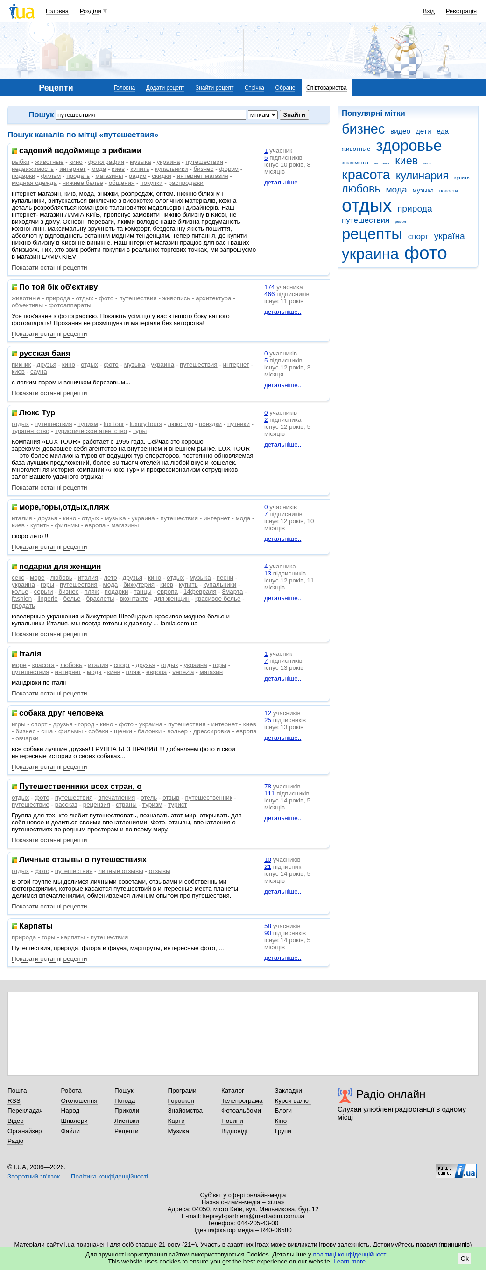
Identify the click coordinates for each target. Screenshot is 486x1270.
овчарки (26, 738)
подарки (23, 175)
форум (229, 168)
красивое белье (218, 598)
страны (126, 804)
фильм (51, 175)
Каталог (232, 1090)
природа (414, 208)
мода (396, 189)
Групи (283, 1131)
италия (22, 518)
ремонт (401, 222)
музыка (423, 190)
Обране (285, 88)
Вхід (429, 10)
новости (448, 190)
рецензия (96, 804)
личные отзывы (120, 870)
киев (406, 161)
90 (267, 933)
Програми (182, 1090)
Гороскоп (181, 1100)
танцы (142, 591)
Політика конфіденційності (109, 1176)
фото (425, 253)
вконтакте (134, 598)
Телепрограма (242, 1100)
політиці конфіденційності (350, 1254)
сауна (38, 371)
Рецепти (126, 1131)
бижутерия (139, 584)
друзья (46, 364)
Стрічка (254, 88)
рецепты (372, 233)
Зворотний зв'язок (33, 1176)
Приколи (126, 1110)
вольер (177, 731)
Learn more (349, 1261)
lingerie (47, 598)
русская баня (44, 354)
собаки (98, 731)
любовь (361, 189)
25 (267, 720)
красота (366, 174)
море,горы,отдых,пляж (64, 507)
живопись (176, 298)
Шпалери (74, 1120)
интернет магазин (202, 175)
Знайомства (185, 1110)
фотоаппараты (70, 305)
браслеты (100, 598)
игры (19, 724)
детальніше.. (282, 182)
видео (400, 131)
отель (149, 797)
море (37, 577)
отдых (367, 205)
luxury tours (146, 423)
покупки (151, 182)
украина (370, 254)
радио (138, 175)
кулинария (422, 176)
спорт (418, 236)
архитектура (213, 298)
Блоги (283, 1110)
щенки (123, 731)
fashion (22, 598)
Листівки (126, 1120)
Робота (71, 1090)
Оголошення (79, 1100)
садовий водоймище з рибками (80, 151)
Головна (57, 10)
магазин (211, 671)
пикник (21, 364)
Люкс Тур (37, 413)
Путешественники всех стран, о (80, 787)
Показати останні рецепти (49, 267)
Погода (124, 1100)
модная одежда (34, 182)
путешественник (208, 797)
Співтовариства (326, 88)
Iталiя (30, 654)
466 (269, 294)
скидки (161, 175)
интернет (382, 163)
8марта (232, 591)
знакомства (355, 162)
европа (95, 525)
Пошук (124, 1090)
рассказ (66, 804)
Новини (232, 1120)
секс (18, 577)
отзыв (170, 797)
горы (47, 584)
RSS (14, 1100)
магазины (109, 175)
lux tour (114, 423)
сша (47, 731)
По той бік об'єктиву (58, 287)
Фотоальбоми (241, 1110)
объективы (27, 305)
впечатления (116, 797)
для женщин (172, 598)
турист (177, 804)
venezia (183, 671)
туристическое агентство (91, 430)
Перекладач (24, 1110)
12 (267, 713)
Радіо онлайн (391, 1094)
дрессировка (211, 731)
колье (20, 591)
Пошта (17, 1090)
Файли (70, 1131)
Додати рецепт (165, 88)
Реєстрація (461, 10)
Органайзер (24, 1131)
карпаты (73, 937)
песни (225, 577)
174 (269, 287)
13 (267, 573)
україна (449, 236)
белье (72, 598)
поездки (210, 423)
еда (443, 131)
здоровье (409, 145)
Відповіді (234, 1131)
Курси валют (293, 1100)
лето (110, 577)
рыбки (20, 161)
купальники (171, 168)
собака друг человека (61, 713)
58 (267, 925)
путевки (238, 423)
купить (462, 177)
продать (78, 175)
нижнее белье (83, 182)
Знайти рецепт (215, 88)
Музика (178, 1131)
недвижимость (33, 168)
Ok (465, 1258)
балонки (150, 731)
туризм (88, 423)
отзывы (159, 870)
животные (356, 148)
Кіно (281, 1120)
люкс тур (180, 423)
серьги (43, 591)
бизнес (363, 128)
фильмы (67, 525)
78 (267, 786)
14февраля (200, 591)
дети (423, 131)
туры (140, 430)
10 (267, 859)
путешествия (365, 220)
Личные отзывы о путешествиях (83, 860)
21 (267, 866)
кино (427, 163)
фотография (106, 161)
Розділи (90, 10)
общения (122, 182)
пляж (91, 591)
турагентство (30, 430)
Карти (176, 1120)
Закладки (288, 1090)
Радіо (15, 1140)
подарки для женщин (60, 567)
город (86, 724)
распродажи (185, 182)
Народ (70, 1110)
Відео (15, 1120)
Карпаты (36, 926)
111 (269, 793)
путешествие (30, 804)
